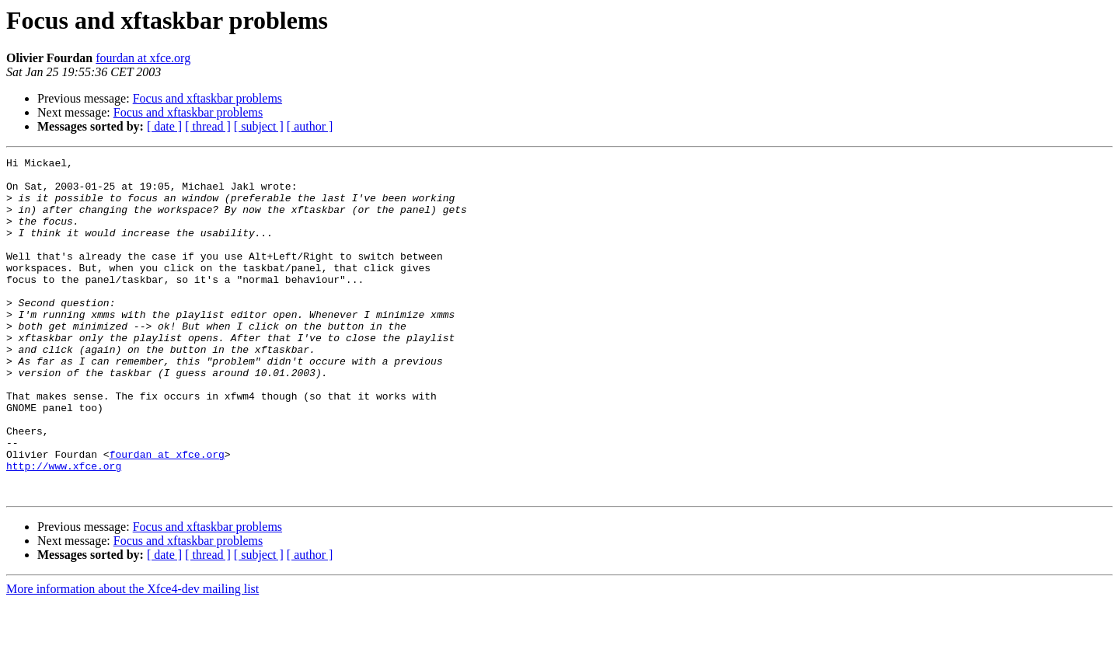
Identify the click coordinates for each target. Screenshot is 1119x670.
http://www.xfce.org (63, 529)
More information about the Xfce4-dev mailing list (132, 656)
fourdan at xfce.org (143, 58)
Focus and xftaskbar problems (207, 98)
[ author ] (310, 126)
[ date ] (164, 126)
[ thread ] (208, 126)
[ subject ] (259, 126)
